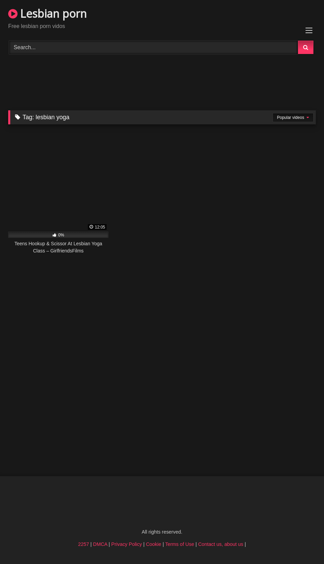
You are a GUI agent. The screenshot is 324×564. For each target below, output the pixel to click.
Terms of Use (179, 544)
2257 (83, 544)
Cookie (153, 544)
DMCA (100, 544)
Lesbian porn (47, 13)
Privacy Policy (126, 544)
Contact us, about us (220, 544)
